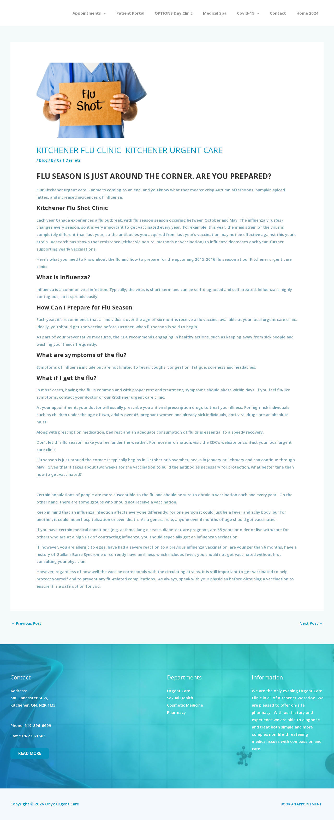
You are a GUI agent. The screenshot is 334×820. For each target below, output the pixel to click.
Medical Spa (224, 13)
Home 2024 (309, 13)
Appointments (106, 13)
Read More (30, 754)
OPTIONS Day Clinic (185, 13)
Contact (282, 13)
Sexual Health (180, 698)
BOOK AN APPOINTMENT (303, 804)
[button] (120, 13)
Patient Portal (145, 13)
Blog (43, 160)
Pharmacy (176, 712)
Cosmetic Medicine (185, 705)
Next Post (311, 623)
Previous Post (26, 623)
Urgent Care (178, 691)
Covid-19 (254, 13)
